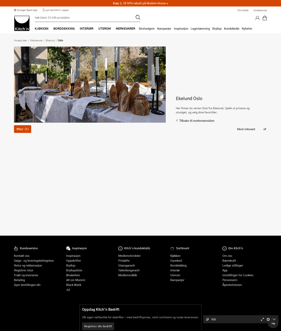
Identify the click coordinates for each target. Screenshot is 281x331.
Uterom (175, 275)
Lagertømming (200, 28)
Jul (68, 290)
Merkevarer (36, 40)
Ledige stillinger (232, 265)
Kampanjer (164, 28)
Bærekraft (229, 260)
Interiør (175, 270)
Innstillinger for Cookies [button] (237, 275)
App (224, 270)
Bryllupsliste (74, 270)
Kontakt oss (21, 256)
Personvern (229, 280)
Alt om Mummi (75, 280)
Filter (22, 129)
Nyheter (247, 28)
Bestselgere (147, 28)
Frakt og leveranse (26, 275)
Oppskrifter (73, 260)
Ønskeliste (73, 275)
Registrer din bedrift (98, 326)
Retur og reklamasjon (28, 265)
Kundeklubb (231, 28)
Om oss (227, 256)
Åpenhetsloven (232, 285)
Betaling (19, 280)
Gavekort (176, 260)
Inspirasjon (181, 28)
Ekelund (50, 40)
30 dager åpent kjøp (25, 10)
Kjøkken (175, 256)
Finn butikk (242, 10)
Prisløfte (124, 260)
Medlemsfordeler (129, 256)
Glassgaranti (126, 265)
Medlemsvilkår (127, 275)
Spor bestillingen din (27, 285)
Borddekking (178, 265)
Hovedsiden (20, 40)
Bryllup (217, 28)
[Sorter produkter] (251, 129)
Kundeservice (260, 10)
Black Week (73, 285)
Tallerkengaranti (128, 270)
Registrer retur (23, 270)
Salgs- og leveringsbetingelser (34, 260)
